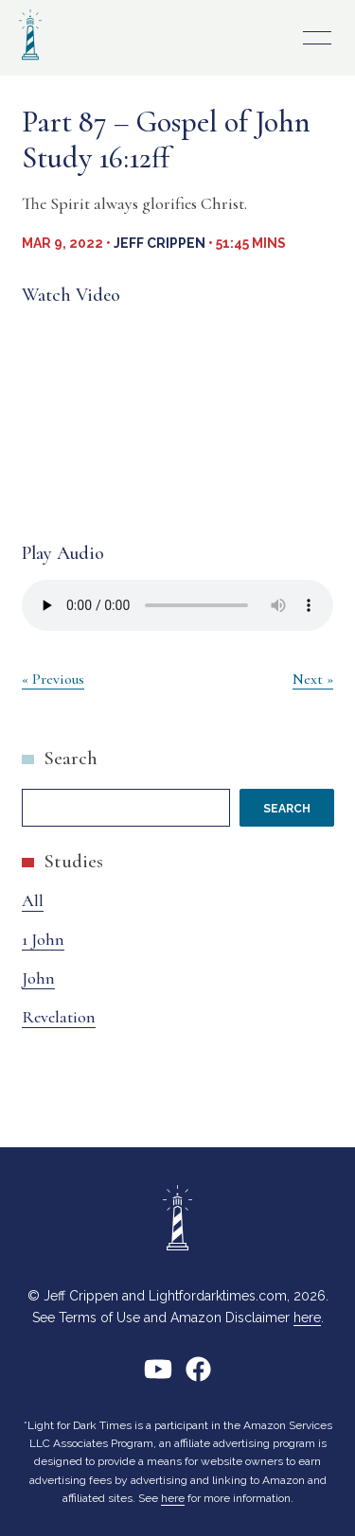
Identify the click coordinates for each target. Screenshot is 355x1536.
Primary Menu (317, 38)
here (307, 1317)
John (38, 978)
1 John (43, 939)
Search (71, 758)
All (33, 900)
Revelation (59, 1016)
